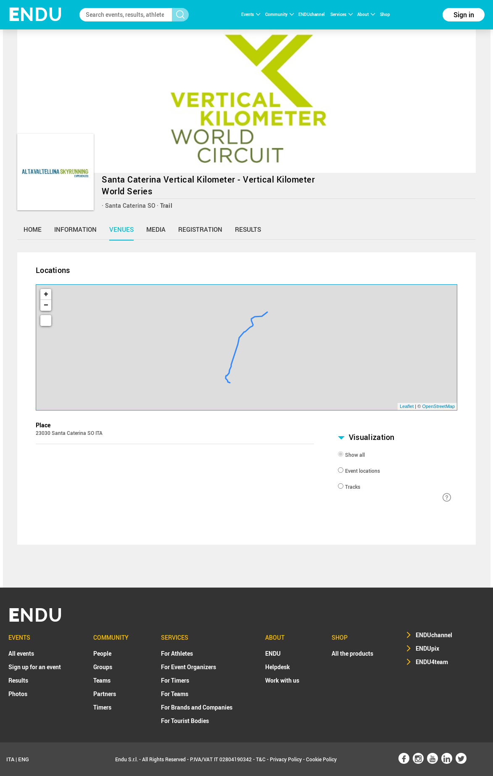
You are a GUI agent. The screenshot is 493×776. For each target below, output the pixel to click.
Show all (355, 454)
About (366, 14)
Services (341, 14)
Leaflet (407, 406)
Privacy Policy (286, 759)
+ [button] (46, 294)
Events (250, 14)
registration (200, 229)
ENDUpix (427, 648)
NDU (35, 14)
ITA (10, 759)
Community (279, 14)
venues (121, 229)
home (33, 229)
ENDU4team (432, 662)
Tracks (352, 486)
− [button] (46, 305)
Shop (385, 14)
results (248, 229)
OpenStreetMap (438, 406)
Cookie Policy (321, 759)
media (156, 229)
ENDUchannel (312, 14)
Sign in (463, 14)
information (75, 229)
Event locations (362, 470)
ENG (23, 759)
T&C (261, 759)
